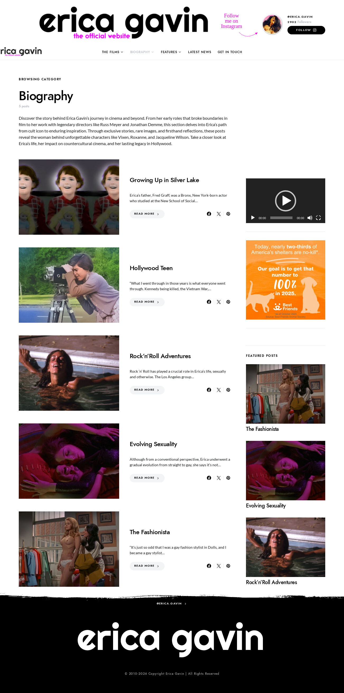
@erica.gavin (300, 17)
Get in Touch (230, 52)
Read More (144, 214)
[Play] (252, 217)
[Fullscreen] (318, 217)
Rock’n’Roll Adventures (160, 356)
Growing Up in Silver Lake (164, 179)
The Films (110, 52)
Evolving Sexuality (153, 444)
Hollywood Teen (151, 268)
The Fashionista (150, 532)
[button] (285, 200)
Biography (140, 52)
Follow (303, 30)
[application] (285, 200)
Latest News (199, 52)
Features (169, 52)
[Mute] (310, 217)
